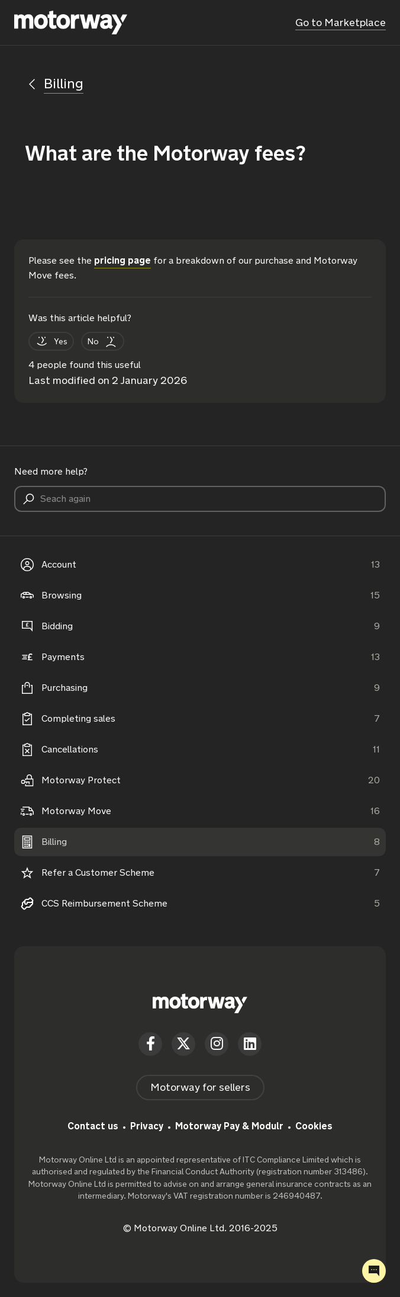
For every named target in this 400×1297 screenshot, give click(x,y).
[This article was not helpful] (102, 341)
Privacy (146, 1126)
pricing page (122, 260)
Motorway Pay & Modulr (229, 1126)
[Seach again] (200, 499)
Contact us (92, 1126)
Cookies (314, 1126)
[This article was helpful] (51, 341)
